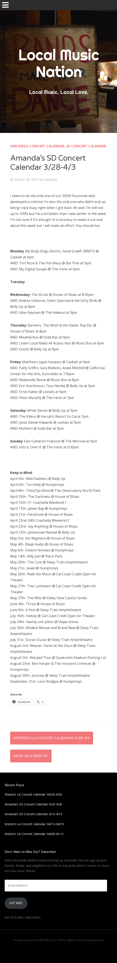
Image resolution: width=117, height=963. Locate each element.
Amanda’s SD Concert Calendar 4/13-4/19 (33, 814)
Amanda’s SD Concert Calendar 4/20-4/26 (33, 804)
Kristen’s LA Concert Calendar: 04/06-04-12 (34, 834)
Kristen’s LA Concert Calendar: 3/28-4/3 (51, 738)
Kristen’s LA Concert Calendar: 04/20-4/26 (33, 794)
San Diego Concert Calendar (37, 146)
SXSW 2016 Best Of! (30, 756)
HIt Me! (16, 903)
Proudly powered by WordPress (33, 940)
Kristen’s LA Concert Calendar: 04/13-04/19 (34, 824)
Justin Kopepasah (92, 940)
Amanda (50, 179)
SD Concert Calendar (86, 146)
